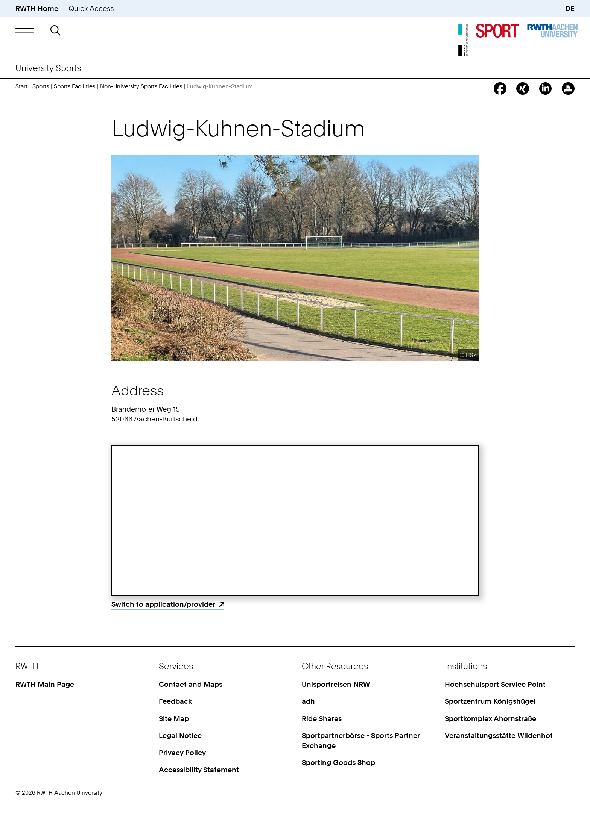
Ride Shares (322, 718)
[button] (24, 30)
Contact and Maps (190, 684)
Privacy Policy (182, 752)
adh (308, 701)
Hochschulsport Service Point (495, 684)
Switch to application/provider (163, 604)
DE (570, 8)
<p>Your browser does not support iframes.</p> (295, 520)
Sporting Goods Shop (338, 762)
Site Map (174, 718)
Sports (40, 86)
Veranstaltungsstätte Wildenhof (498, 735)
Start (21, 86)
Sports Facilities (74, 86)
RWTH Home (36, 8)
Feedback (175, 701)
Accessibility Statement (199, 769)
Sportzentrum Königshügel (490, 701)
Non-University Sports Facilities (141, 86)
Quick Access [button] (91, 8)
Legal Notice (180, 735)
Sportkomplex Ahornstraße (490, 718)
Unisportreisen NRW (336, 684)
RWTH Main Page (44, 684)
